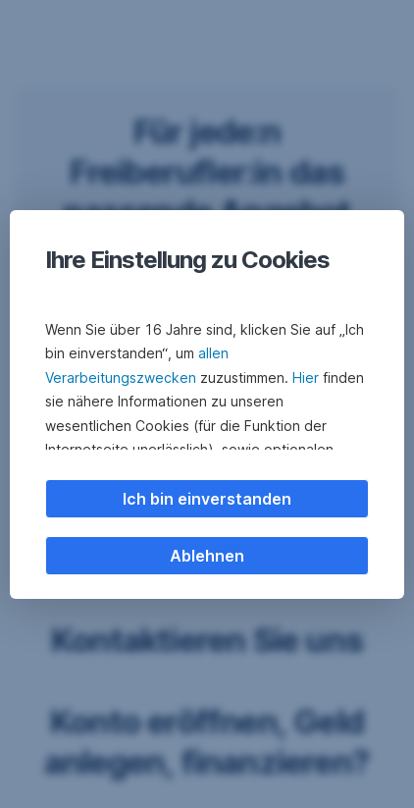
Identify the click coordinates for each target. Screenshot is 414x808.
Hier (305, 377)
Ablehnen (207, 556)
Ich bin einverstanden (207, 499)
